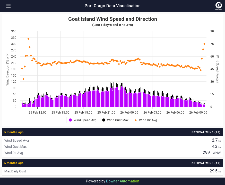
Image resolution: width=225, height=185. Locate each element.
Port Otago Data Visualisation (113, 5)
